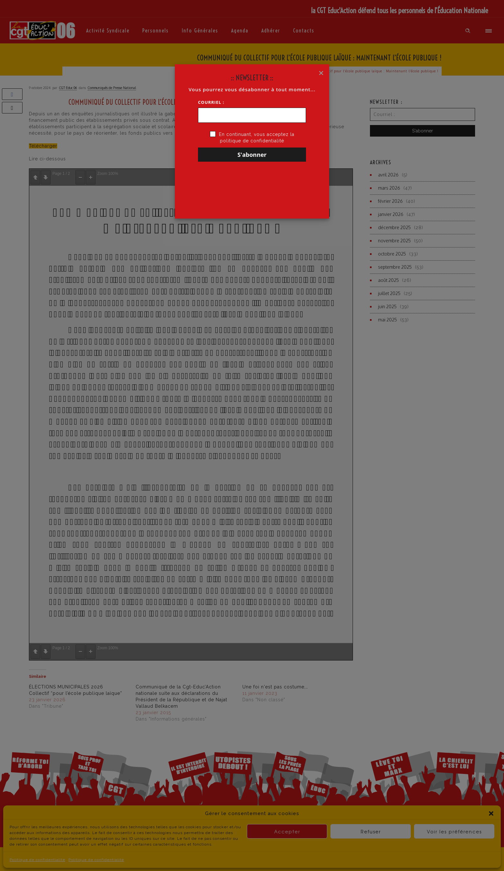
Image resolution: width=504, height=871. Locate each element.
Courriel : (211, 102)
